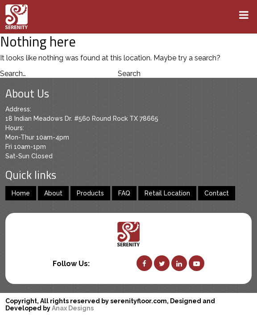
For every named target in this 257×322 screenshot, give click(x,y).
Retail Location (167, 193)
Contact (216, 193)
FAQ (124, 193)
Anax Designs (73, 308)
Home (21, 193)
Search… (13, 73)
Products (90, 193)
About (53, 193)
